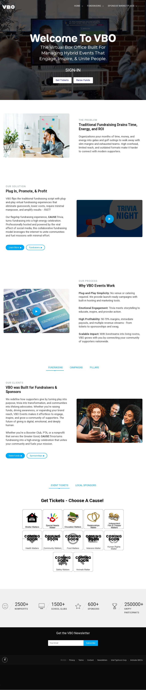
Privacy (72, 660)
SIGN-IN (73, 70)
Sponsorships (36, 456)
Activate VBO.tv (136, 660)
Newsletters (102, 660)
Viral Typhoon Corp (119, 660)
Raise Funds (14, 456)
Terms (81, 660)
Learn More (14, 247)
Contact (90, 660)
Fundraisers (34, 247)
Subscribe (90, 643)
